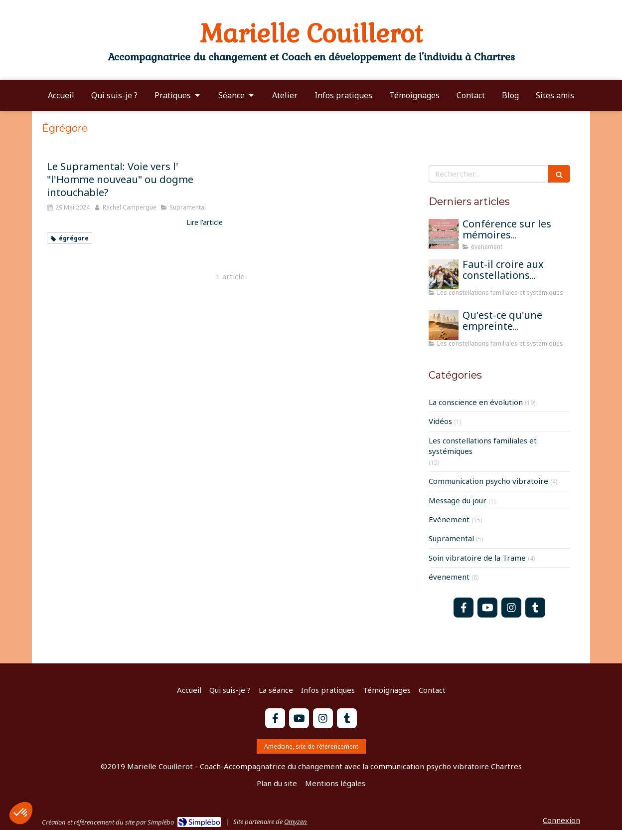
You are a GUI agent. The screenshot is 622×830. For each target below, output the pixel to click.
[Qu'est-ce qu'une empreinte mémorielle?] (444, 325)
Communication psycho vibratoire (488, 481)
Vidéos (440, 421)
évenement (449, 577)
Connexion (561, 820)
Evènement (449, 519)
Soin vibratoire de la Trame (477, 558)
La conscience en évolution (476, 402)
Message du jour (457, 500)
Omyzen (295, 821)
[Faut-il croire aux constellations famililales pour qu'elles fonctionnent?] (444, 274)
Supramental (451, 538)
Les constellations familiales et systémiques (483, 445)
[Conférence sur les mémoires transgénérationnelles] (444, 234)
